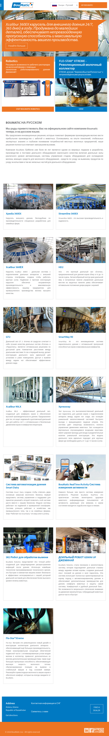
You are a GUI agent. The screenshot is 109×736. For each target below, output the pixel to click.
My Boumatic (87, 5)
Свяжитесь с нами (39, 711)
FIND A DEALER (96, 709)
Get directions (12, 715)
